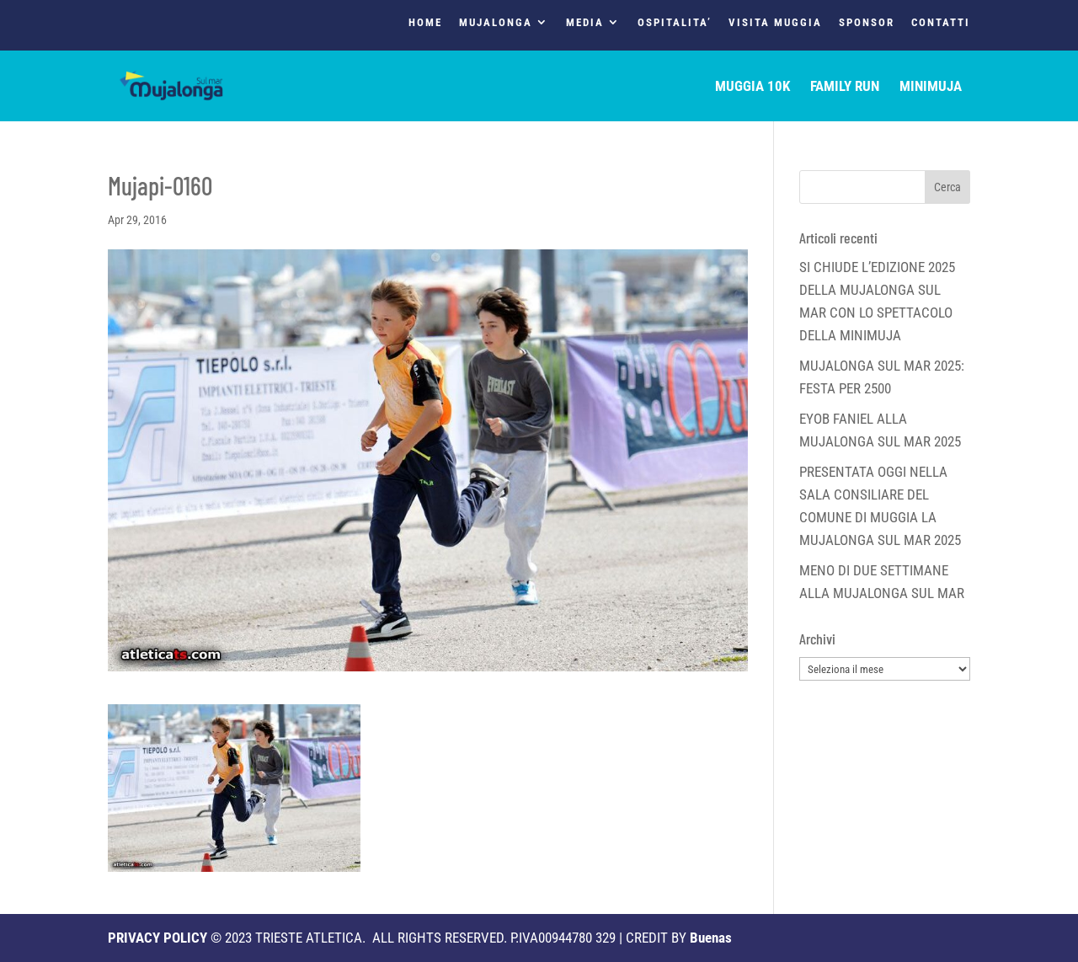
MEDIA (585, 23)
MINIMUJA (930, 87)
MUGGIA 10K (752, 87)
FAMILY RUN (844, 87)
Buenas (711, 937)
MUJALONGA (495, 23)
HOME (425, 23)
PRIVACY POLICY (157, 937)
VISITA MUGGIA (775, 23)
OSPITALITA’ (675, 23)
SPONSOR (866, 23)
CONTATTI (940, 23)
